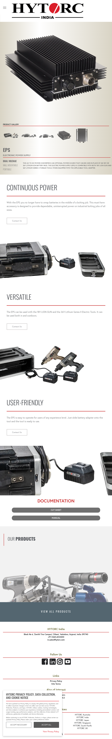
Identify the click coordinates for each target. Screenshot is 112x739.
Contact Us (17, 221)
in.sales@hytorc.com (56, 640)
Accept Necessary (18, 725)
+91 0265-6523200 (56, 637)
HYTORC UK (82, 728)
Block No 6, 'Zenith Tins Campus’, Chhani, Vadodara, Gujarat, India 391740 (56, 634)
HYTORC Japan (82, 720)
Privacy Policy (56, 681)
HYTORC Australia (82, 714)
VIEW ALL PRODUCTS (56, 612)
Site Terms (56, 684)
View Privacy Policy (51, 731)
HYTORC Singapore (82, 723)
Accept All (46, 725)
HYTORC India (82, 717)
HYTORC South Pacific (82, 725)
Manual (56, 518)
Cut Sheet (56, 510)
